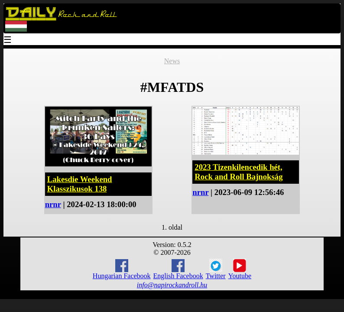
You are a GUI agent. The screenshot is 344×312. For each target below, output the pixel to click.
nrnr (53, 204)
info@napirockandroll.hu (172, 285)
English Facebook (178, 269)
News (172, 61)
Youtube (240, 269)
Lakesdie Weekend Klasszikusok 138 (79, 184)
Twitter (216, 269)
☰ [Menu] (7, 40)
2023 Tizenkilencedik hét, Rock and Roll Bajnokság (238, 171)
